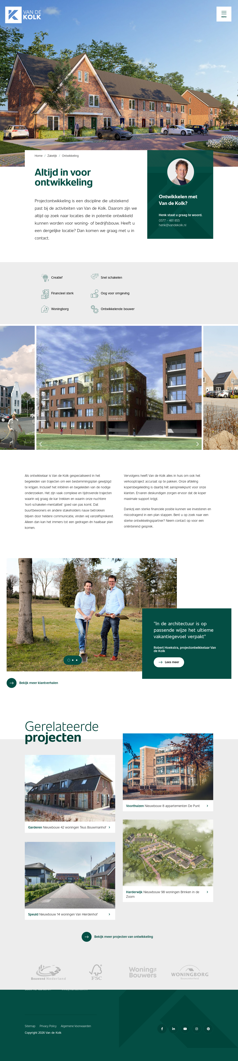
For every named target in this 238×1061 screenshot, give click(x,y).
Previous (40, 444)
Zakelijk (52, 155)
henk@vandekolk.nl (172, 225)
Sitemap (30, 1026)
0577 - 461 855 (169, 220)
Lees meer (169, 662)
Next (197, 444)
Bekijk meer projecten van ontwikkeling (117, 937)
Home (38, 155)
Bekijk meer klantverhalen (32, 683)
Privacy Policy (48, 1026)
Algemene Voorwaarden (76, 1026)
